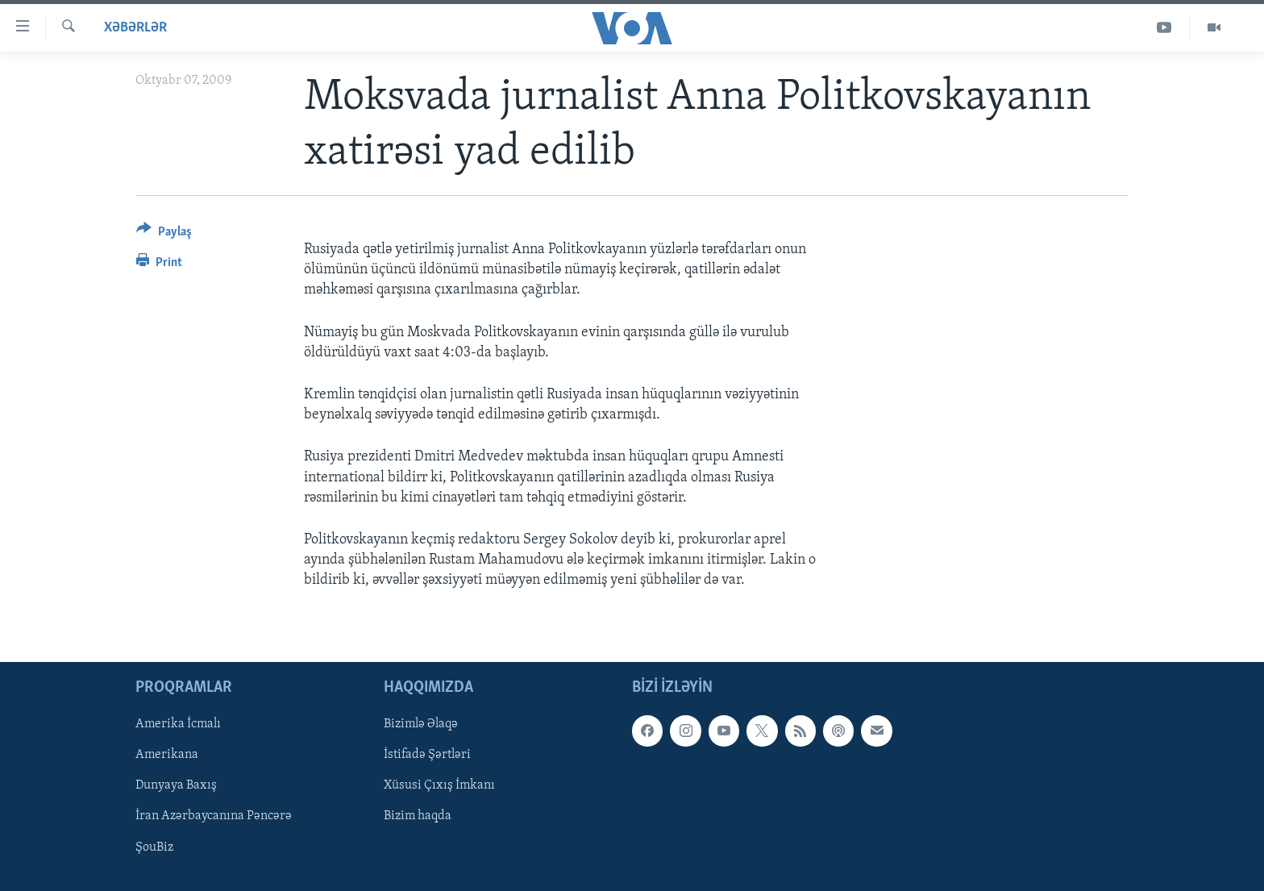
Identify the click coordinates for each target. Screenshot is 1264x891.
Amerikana (166, 754)
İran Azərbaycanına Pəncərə (213, 816)
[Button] (164, 234)
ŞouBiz (154, 846)
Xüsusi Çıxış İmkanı (439, 785)
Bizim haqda (417, 816)
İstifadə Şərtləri (427, 754)
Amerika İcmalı (178, 724)
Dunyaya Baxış (176, 785)
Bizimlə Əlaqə (421, 724)
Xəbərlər (135, 27)
